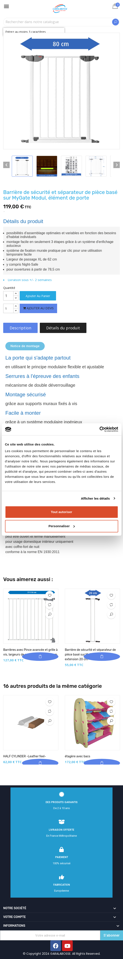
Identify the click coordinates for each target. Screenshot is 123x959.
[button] (25, 346)
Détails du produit (63, 327)
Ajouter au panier (38, 296)
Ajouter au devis (38, 308)
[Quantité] (8, 295)
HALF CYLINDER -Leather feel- (24, 756)
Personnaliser (62, 526)
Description (20, 327)
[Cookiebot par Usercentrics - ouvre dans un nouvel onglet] (99, 429)
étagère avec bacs (77, 756)
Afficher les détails (95, 498)
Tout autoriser (61, 512)
